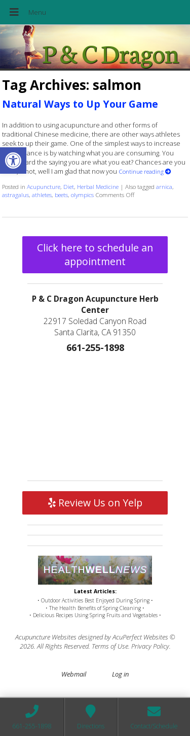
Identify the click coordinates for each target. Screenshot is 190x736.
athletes (42, 194)
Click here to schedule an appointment (95, 254)
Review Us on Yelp (95, 502)
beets (61, 194)
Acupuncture (43, 186)
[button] (13, 160)
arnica (164, 186)
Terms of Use (110, 646)
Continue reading (145, 171)
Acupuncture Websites (46, 637)
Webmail (73, 674)
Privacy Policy (150, 646)
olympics (82, 194)
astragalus (15, 194)
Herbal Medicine (98, 186)
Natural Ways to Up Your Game (80, 104)
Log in (120, 674)
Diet (68, 186)
